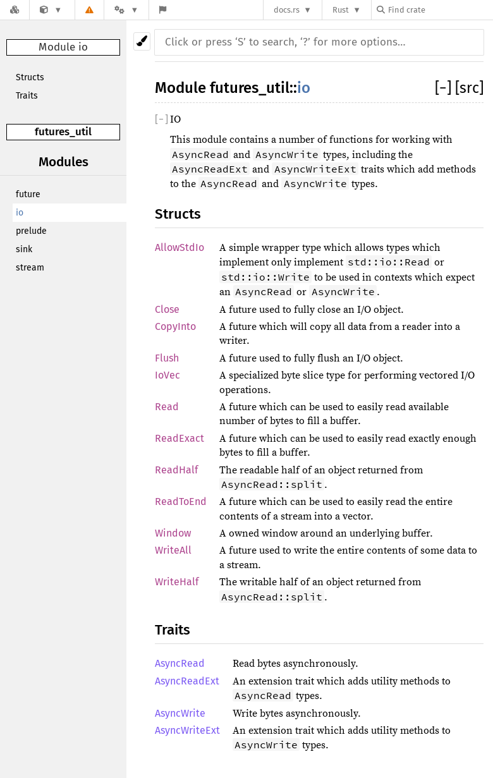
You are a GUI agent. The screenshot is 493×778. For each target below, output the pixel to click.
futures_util (63, 131)
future (28, 194)
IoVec (167, 375)
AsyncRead (180, 663)
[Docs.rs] (14, 10)
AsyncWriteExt (187, 730)
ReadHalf (176, 470)
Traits (27, 95)
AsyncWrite (180, 713)
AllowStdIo (179, 247)
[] (445, 88)
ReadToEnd (181, 501)
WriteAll (173, 550)
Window (173, 533)
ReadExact (179, 438)
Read (167, 407)
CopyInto (175, 326)
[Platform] (126, 10)
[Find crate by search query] (440, 10)
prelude (31, 231)
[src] (469, 88)
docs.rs (287, 10)
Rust (340, 10)
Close (167, 309)
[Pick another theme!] (141, 41)
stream (30, 267)
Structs (30, 77)
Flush (167, 358)
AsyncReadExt (187, 681)
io (19, 212)
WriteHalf (176, 582)
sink (24, 249)
